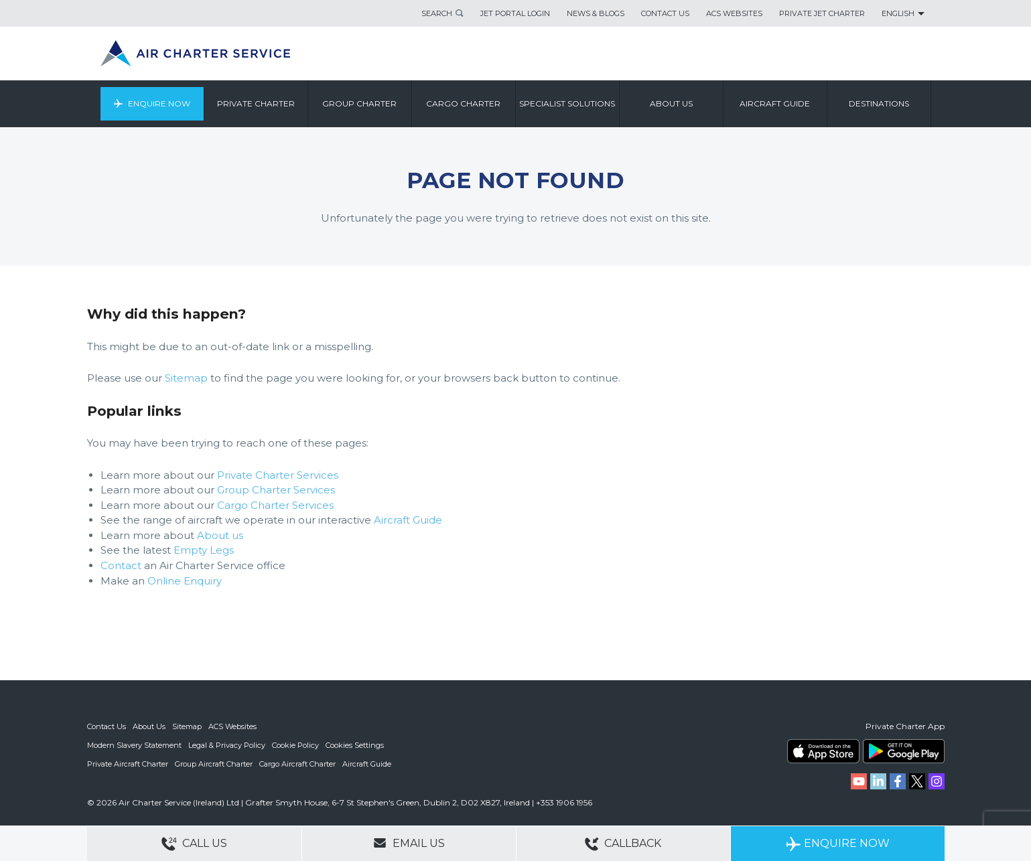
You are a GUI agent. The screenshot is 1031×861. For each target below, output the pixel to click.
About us (671, 103)
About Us (149, 726)
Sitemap (186, 378)
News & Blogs (595, 13)
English (898, 13)
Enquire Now (159, 103)
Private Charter (256, 103)
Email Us (409, 843)
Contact (120, 565)
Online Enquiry (184, 580)
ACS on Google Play (904, 751)
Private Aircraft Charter (127, 764)
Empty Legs (204, 550)
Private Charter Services (277, 475)
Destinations (879, 103)
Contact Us (665, 13)
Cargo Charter (463, 103)
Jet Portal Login (515, 13)
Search (436, 13)
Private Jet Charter (822, 13)
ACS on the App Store (823, 751)
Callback (623, 844)
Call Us (194, 844)
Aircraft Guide (775, 103)
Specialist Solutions (567, 103)
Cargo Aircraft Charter (297, 764)
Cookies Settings (355, 745)
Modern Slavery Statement (134, 745)
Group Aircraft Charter (214, 764)
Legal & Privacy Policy (226, 745)
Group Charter (359, 103)
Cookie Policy (295, 745)
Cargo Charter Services (275, 505)
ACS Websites (734, 13)
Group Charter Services (276, 489)
